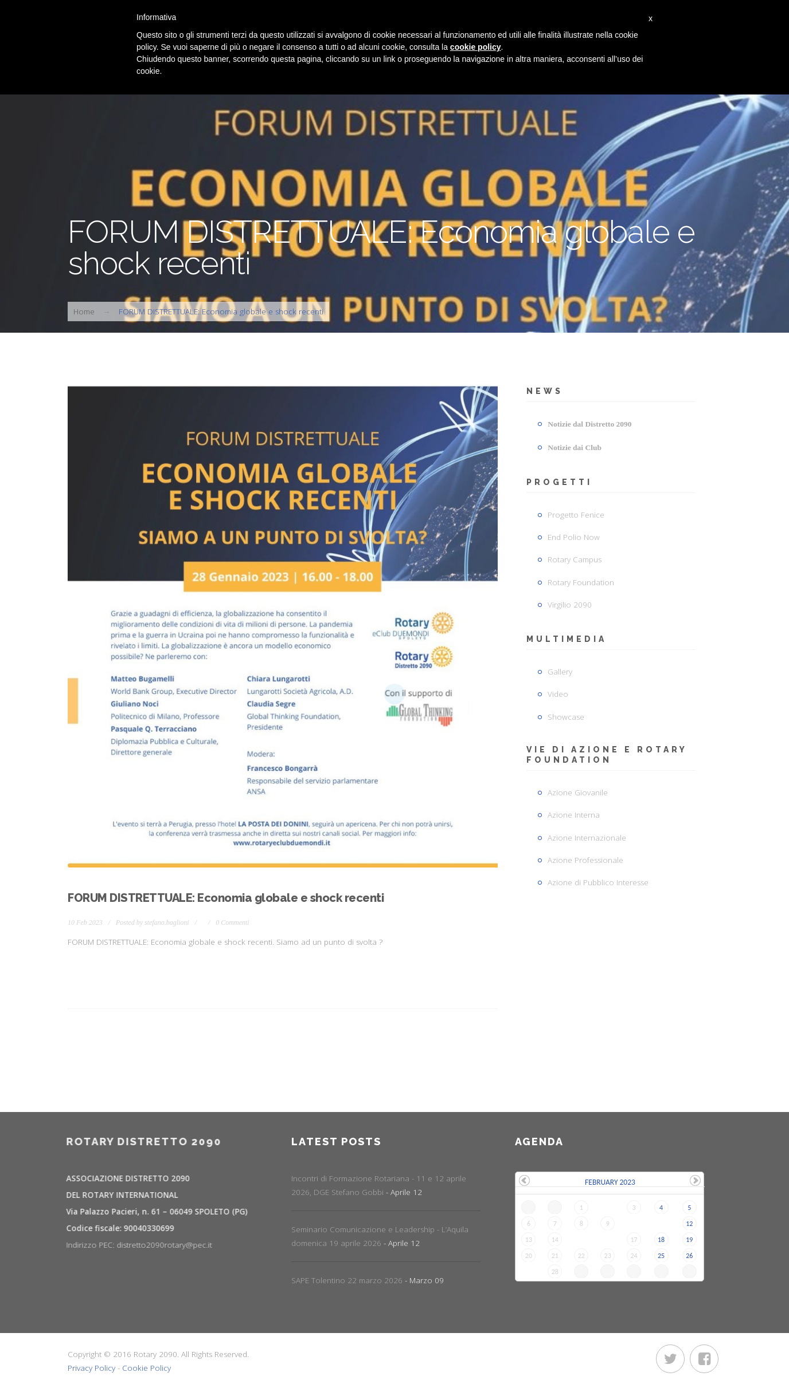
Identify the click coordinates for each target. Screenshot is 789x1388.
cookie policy (475, 47)
